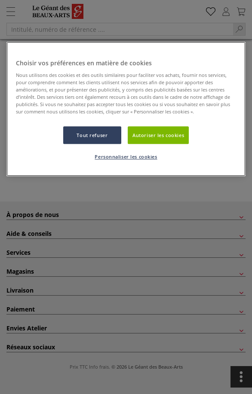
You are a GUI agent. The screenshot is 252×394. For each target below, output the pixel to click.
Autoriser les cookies (158, 135)
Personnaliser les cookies (126, 157)
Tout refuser (92, 135)
